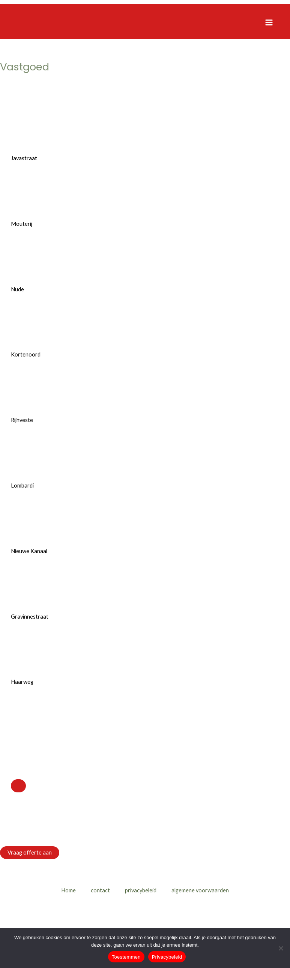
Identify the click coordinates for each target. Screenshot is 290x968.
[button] (29, 852)
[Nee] (280, 948)
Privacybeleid (167, 957)
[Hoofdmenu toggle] (269, 22)
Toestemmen (126, 957)
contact (100, 890)
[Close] (18, 785)
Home (68, 890)
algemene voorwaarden (200, 890)
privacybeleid (140, 890)
